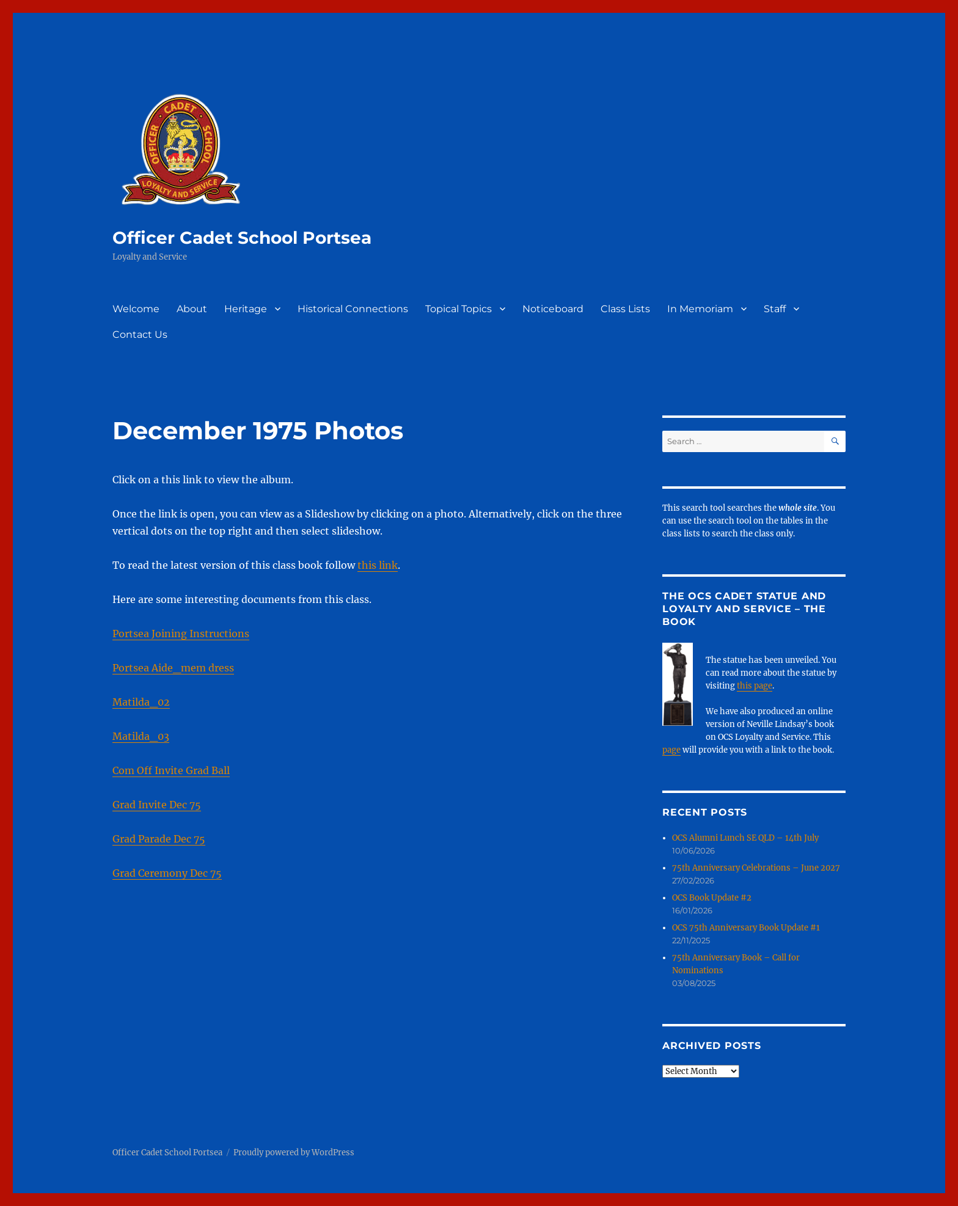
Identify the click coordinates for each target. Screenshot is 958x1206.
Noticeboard (552, 309)
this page (754, 686)
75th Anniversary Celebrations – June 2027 (756, 868)
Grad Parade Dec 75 (158, 839)
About (192, 309)
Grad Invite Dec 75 (156, 805)
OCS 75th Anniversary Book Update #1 (746, 928)
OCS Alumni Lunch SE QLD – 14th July (745, 838)
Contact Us (139, 334)
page (671, 750)
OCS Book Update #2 (711, 898)
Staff (775, 309)
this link (377, 565)
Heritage (245, 309)
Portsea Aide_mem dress (173, 668)
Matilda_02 (141, 702)
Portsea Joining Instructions (180, 633)
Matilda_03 (140, 736)
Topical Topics (458, 309)
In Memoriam (700, 309)
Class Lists (625, 309)
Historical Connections (353, 309)
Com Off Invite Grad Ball (171, 770)
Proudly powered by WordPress (293, 1152)
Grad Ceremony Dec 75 (167, 873)
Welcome (135, 309)
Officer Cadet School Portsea (241, 237)
